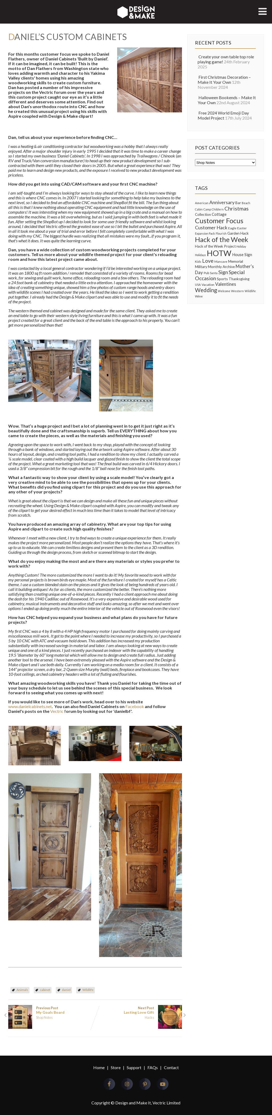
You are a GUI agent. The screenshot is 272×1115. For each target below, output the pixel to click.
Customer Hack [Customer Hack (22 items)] (211, 227)
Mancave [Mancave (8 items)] (220, 261)
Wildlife (88, 990)
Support (134, 1067)
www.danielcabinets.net (30, 706)
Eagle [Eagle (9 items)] (232, 228)
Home (99, 1067)
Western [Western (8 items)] (237, 291)
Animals (22, 990)
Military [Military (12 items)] (201, 266)
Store (116, 1067)
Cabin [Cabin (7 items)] (199, 209)
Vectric (56, 711)
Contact (171, 1067)
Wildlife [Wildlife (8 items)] (250, 291)
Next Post (138, 1010)
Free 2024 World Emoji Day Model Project (223, 115)
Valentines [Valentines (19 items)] (225, 284)
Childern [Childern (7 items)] (218, 209)
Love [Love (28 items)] (208, 261)
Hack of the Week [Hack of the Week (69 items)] (221, 239)
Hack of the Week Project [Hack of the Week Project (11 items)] (215, 246)
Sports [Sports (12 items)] (222, 278)
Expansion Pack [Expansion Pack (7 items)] (205, 233)
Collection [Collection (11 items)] (203, 214)
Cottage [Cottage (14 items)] (219, 214)
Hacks (149, 1017)
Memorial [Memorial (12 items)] (235, 261)
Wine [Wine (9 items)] (199, 296)
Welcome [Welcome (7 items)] (224, 291)
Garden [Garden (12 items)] (233, 233)
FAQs (152, 1067)
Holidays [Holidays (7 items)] (200, 255)
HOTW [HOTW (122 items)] (219, 253)
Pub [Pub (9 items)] (206, 273)
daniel (66, 990)
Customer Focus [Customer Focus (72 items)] (219, 221)
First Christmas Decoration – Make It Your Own (224, 79)
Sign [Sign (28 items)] (223, 272)
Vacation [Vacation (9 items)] (208, 285)
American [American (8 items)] (202, 203)
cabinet (45, 990)
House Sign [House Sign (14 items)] (242, 254)
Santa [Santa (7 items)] (214, 273)
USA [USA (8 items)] (198, 284)
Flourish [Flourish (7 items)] (221, 233)
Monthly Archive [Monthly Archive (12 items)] (221, 266)
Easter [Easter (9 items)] (242, 228)
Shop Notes (44, 1017)
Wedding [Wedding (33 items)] (206, 290)
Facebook (134, 706)
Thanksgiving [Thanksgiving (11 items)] (239, 279)
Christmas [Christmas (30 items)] (236, 208)
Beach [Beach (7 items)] (246, 203)
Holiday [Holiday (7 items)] (241, 246)
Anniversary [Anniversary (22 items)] (222, 202)
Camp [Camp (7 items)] (207, 209)
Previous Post (51, 1010)
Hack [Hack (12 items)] (244, 233)
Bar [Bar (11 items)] (238, 203)
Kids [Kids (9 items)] (198, 262)
